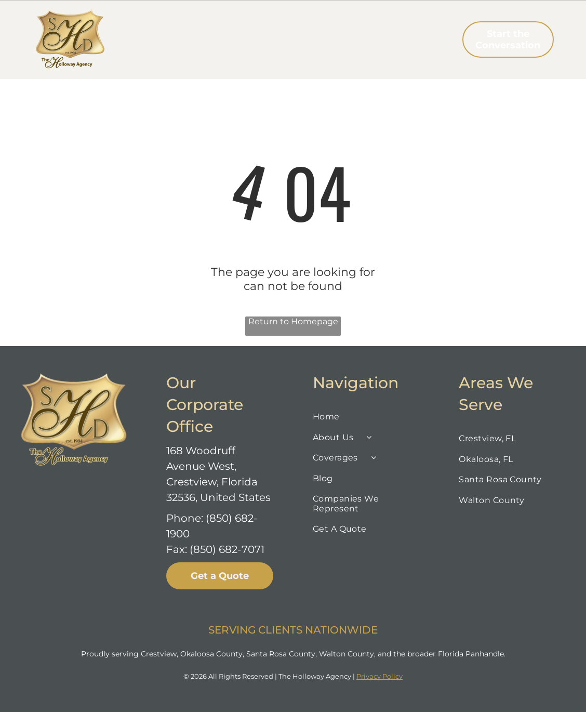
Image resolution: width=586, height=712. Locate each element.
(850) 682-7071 (227, 549)
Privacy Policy (379, 676)
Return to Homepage (293, 321)
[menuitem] (164, 31)
